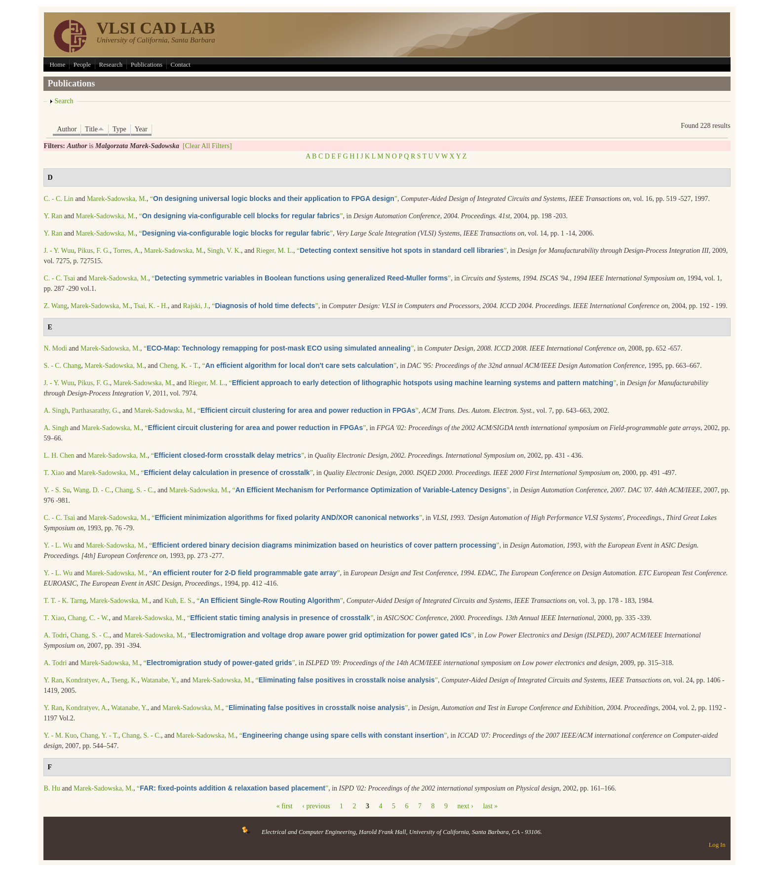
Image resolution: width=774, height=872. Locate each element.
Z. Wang (55, 306)
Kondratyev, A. (87, 680)
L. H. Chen (58, 455)
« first (284, 806)
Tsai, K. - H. (151, 306)
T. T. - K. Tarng (64, 600)
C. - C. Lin (58, 198)
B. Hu (51, 788)
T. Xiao (53, 472)
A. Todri (55, 635)
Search (63, 101)
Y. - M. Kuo (60, 735)
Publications (146, 64)
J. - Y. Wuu (58, 250)
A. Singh (55, 410)
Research (111, 64)
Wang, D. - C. (92, 490)
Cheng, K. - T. (179, 365)
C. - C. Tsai (59, 278)
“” (273, 198)
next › (465, 806)
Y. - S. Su (56, 490)
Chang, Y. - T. (99, 735)
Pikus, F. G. (93, 250)
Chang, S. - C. (134, 490)
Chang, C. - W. (88, 618)
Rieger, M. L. (274, 250)
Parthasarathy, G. (95, 410)
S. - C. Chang (62, 365)
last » (490, 806)
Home (57, 64)
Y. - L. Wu (57, 545)
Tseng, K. (124, 680)
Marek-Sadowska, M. (117, 198)
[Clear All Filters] (207, 146)
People (82, 64)
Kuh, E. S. (178, 600)
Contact (181, 64)
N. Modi (55, 348)
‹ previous (316, 806)
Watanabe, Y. (159, 680)
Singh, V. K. (224, 250)
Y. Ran (52, 216)
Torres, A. (126, 250)
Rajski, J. (195, 306)
